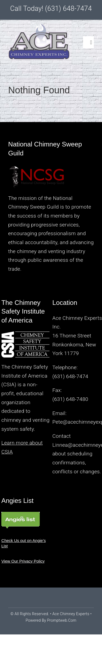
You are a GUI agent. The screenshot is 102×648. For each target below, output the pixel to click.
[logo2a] (39, 26)
